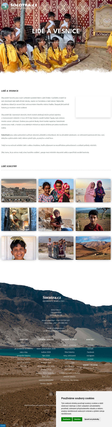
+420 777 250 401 (63, 320)
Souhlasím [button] (66, 419)
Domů (40, 42)
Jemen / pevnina (90, 365)
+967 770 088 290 (60, 323)
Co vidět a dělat (53, 42)
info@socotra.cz (58, 328)
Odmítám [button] (77, 419)
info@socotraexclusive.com (58, 330)
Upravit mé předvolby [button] (91, 419)
